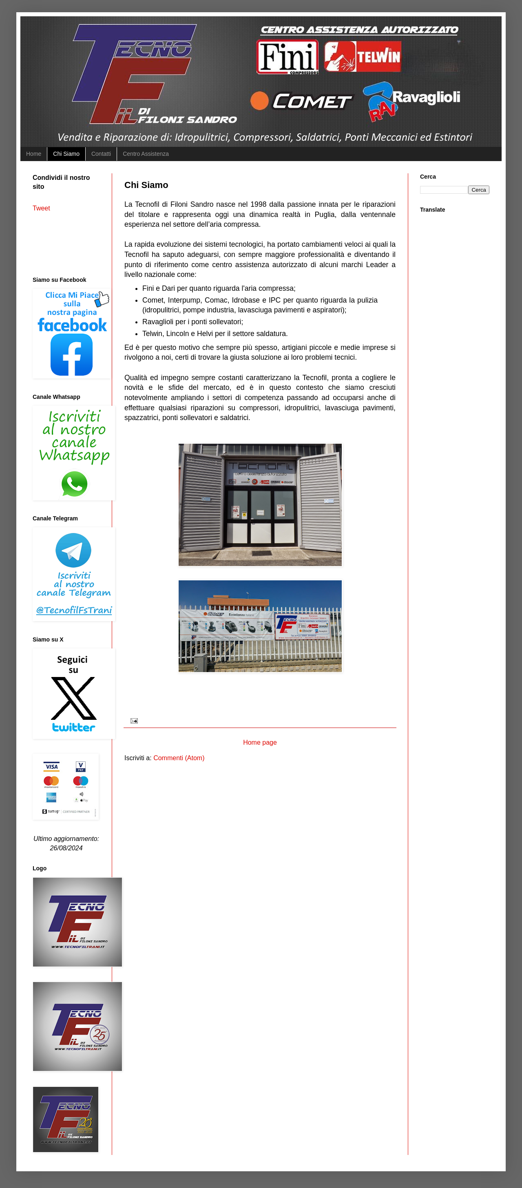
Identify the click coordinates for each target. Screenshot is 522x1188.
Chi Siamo (66, 153)
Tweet (41, 208)
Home (33, 153)
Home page (260, 742)
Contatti (101, 153)
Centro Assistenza (146, 153)
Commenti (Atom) (178, 757)
